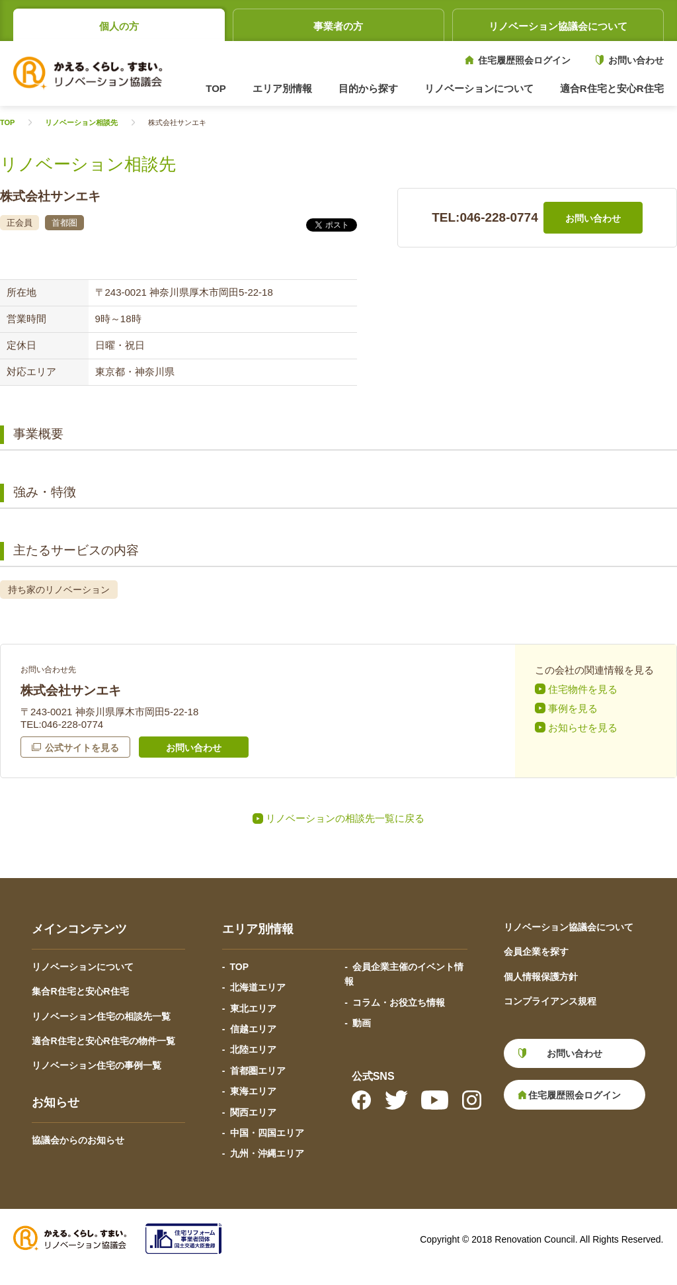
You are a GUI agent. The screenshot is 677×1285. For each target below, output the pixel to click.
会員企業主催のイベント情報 (403, 974)
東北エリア (253, 1008)
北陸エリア (253, 1049)
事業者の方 (338, 26)
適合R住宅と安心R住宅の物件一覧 (103, 1041)
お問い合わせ (636, 60)
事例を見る (573, 708)
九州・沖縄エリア (267, 1153)
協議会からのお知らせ (78, 1140)
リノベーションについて (83, 966)
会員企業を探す (536, 951)
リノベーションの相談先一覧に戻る (345, 818)
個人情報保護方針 (541, 976)
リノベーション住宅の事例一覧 (96, 1065)
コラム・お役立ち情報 (398, 1002)
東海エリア (253, 1091)
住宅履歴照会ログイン (524, 60)
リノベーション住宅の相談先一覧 (101, 1016)
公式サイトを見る (82, 747)
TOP (216, 88)
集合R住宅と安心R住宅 (80, 991)
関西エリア (253, 1112)
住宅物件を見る (582, 689)
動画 (361, 1023)
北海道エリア (258, 987)
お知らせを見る (582, 727)
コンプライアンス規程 (550, 1001)
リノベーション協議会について (558, 26)
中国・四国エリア (267, 1133)
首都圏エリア (258, 1070)
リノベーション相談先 (81, 122)
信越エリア (253, 1029)
